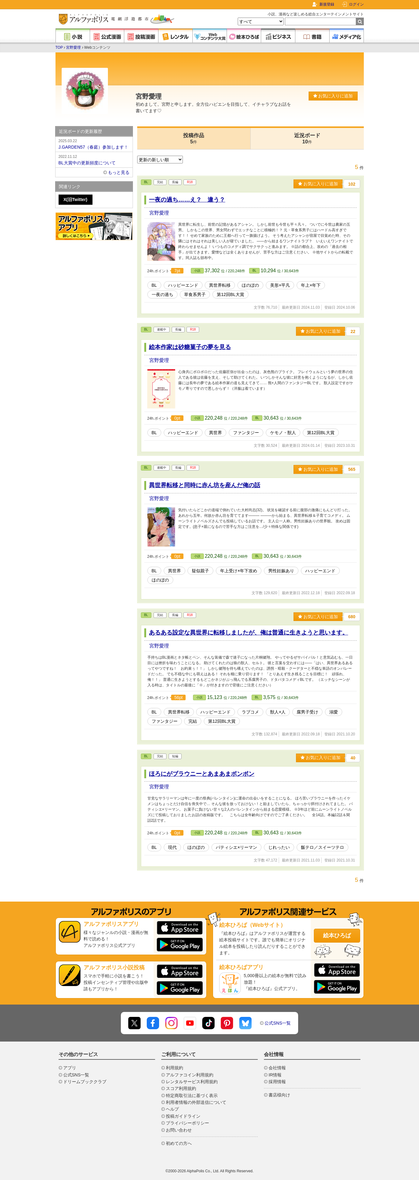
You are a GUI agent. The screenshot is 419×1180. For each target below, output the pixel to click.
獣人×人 (277, 711)
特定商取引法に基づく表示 (192, 1095)
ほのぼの (250, 285)
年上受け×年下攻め (238, 570)
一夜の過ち (162, 294)
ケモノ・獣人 (283, 432)
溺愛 (333, 711)
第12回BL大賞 (230, 294)
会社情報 (277, 1067)
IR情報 (275, 1074)
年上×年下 (311, 285)
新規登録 (326, 4)
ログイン (356, 4)
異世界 (215, 432)
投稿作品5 (193, 139)
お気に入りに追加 (333, 95)
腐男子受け (307, 711)
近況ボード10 (307, 139)
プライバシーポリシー (187, 1122)
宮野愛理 (73, 47)
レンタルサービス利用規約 (192, 1081)
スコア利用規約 (181, 1088)
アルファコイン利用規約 (189, 1074)
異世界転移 (220, 285)
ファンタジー (246, 432)
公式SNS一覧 (278, 1023)
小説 (197, 270)
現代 (172, 847)
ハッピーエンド (183, 285)
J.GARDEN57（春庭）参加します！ (94, 144)
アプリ (69, 1067)
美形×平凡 (280, 285)
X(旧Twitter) (76, 199)
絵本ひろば (337, 935)
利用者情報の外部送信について (196, 1102)
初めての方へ (179, 1143)
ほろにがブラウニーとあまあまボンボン (201, 774)
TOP (59, 47)
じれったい (279, 847)
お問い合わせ (179, 1130)
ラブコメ (250, 711)
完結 (192, 721)
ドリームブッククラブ (84, 1081)
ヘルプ (172, 1109)
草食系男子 (195, 294)
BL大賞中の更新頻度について (94, 159)
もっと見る (118, 172)
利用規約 (174, 1067)
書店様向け (279, 1094)
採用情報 (277, 1081)
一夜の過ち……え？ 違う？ (187, 199)
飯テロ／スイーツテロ (322, 847)
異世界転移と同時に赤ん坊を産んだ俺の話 (204, 485)
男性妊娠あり (281, 570)
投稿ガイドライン (183, 1116)
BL (146, 182)
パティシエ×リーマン (236, 847)
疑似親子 (200, 570)
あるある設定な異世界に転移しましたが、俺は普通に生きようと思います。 (248, 632)
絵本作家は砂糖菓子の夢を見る (190, 347)
